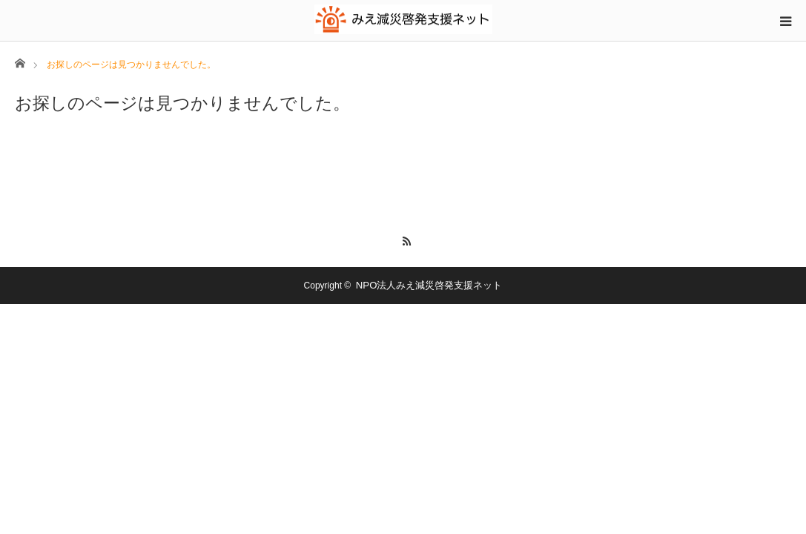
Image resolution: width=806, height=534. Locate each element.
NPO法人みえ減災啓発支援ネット (429, 285)
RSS (403, 239)
